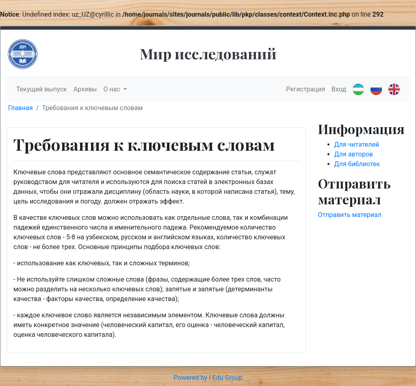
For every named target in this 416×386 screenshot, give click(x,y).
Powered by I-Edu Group (207, 378)
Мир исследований (208, 53)
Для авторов (353, 154)
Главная (20, 108)
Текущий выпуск (41, 89)
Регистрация (305, 89)
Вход (339, 89)
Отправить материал (350, 215)
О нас (113, 89)
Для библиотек (357, 164)
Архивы (85, 89)
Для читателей (356, 144)
